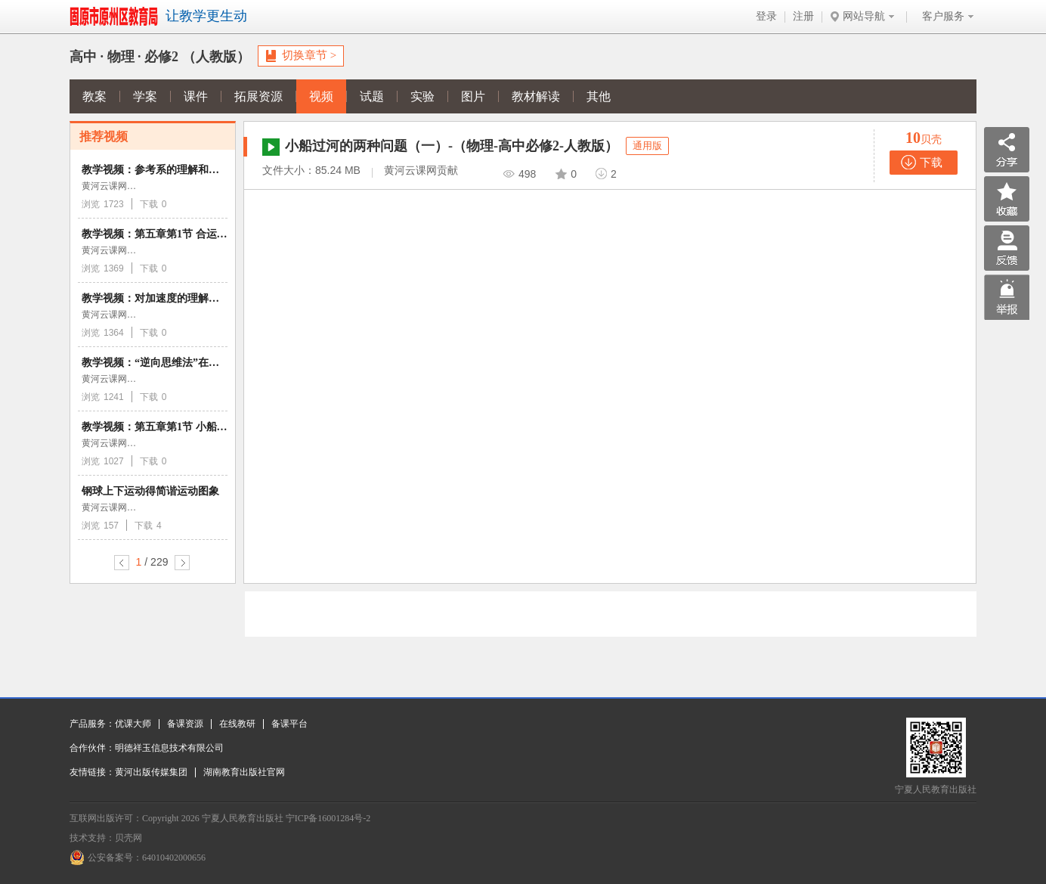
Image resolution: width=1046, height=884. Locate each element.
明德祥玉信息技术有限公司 (169, 748)
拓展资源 (258, 96)
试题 (372, 96)
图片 (473, 96)
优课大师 (133, 723)
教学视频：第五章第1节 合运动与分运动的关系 (192, 234)
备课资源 (185, 723)
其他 (598, 96)
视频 (321, 96)
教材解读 (536, 96)
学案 (145, 96)
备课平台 (289, 723)
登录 (766, 16)
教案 (94, 96)
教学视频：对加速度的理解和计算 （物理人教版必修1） (213, 298)
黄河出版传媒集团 (151, 772)
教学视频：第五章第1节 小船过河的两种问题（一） (202, 427)
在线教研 (237, 723)
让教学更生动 (206, 15)
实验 (422, 96)
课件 (196, 96)
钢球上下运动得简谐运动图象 (150, 491)
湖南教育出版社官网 (244, 772)
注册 (803, 16)
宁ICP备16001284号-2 (328, 818)
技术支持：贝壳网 (106, 837)
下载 (931, 163)
